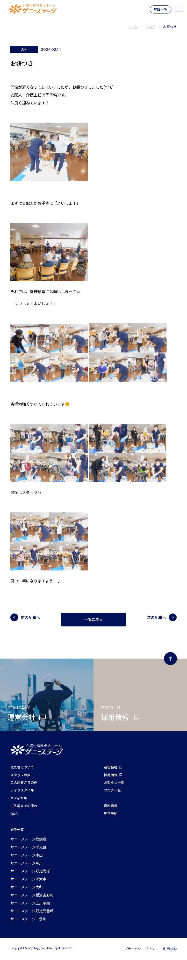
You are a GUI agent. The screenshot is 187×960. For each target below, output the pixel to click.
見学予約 (110, 813)
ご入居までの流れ (23, 805)
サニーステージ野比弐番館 (32, 910)
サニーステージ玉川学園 (30, 903)
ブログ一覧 (112, 790)
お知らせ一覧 (114, 782)
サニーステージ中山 (26, 855)
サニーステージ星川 (26, 863)
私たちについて (22, 767)
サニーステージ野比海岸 (30, 870)
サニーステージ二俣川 (28, 918)
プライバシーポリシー (141, 948)
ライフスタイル (22, 790)
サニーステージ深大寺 (28, 878)
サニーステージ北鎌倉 (28, 839)
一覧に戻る (93, 619)
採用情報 (110, 774)
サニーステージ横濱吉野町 (32, 895)
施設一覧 (160, 9)
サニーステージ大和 (26, 887)
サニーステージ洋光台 (28, 847)
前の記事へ (30, 617)
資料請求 (110, 805)
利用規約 (170, 948)
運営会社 (110, 767)
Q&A (14, 813)
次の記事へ (156, 617)
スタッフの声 (20, 774)
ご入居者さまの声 (23, 782)
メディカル (18, 797)
